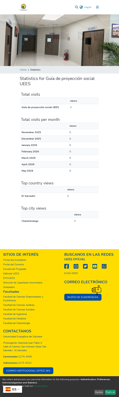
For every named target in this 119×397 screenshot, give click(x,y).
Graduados (9, 287)
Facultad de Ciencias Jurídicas (19, 305)
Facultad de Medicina (14, 318)
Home (23, 69)
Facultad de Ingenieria (15, 314)
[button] (81, 7)
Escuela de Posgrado (14, 269)
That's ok (110, 392)
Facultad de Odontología (16, 323)
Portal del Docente (13, 264)
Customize (7, 392)
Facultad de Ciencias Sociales (19, 309)
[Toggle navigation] (97, 7)
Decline (99, 392)
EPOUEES (9, 278)
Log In (88, 7)
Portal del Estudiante (14, 260)
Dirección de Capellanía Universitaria (22, 282)
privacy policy (40, 385)
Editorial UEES (11, 273)
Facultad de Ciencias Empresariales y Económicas (23, 298)
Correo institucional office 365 (28, 370)
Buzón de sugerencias (84, 296)
